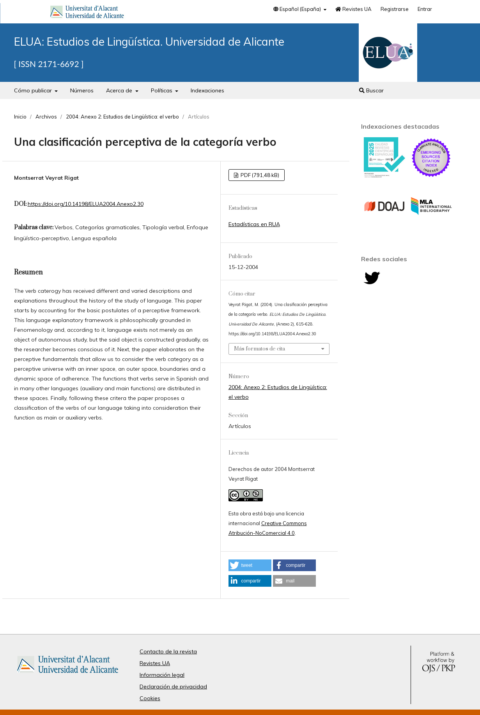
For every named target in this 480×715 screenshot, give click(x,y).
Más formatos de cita (259, 348)
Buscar (371, 90)
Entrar (425, 9)
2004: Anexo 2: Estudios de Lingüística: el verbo (122, 116)
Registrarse (395, 9)
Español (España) (297, 9)
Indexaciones (207, 90)
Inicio (20, 116)
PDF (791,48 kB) (259, 175)
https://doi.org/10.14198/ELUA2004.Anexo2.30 (85, 203)
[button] (249, 565)
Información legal (162, 674)
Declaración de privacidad (173, 686)
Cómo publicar (33, 90)
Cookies (150, 698)
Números (82, 90)
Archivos (46, 116)
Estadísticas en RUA (254, 224)
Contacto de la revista (168, 651)
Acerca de (120, 90)
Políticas (162, 90)
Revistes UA (353, 9)
